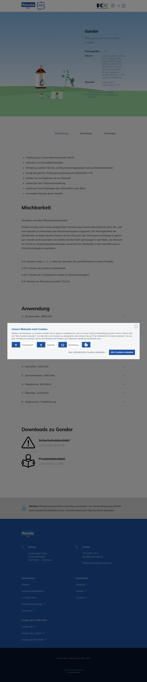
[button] (23, 344)
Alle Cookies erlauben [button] (122, 352)
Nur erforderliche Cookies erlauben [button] (86, 352)
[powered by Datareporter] (136, 328)
